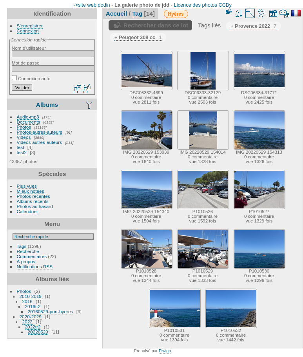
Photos (24, 126)
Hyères (176, 14)
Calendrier (27, 211)
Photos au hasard (35, 206)
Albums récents (33, 201)
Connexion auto (31, 78)
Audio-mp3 (28, 116)
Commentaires (32, 256)
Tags (22, 246)
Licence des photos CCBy (203, 5)
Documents (28, 121)
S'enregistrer (30, 25)
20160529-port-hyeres (50, 311)
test (20, 147)
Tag (137, 13)
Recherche (28, 251)
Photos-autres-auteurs (39, 132)
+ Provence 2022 (253, 26)
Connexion (28, 30)
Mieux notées (30, 191)
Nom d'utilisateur (29, 47)
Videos (24, 137)
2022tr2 (33, 326)
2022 (27, 321)
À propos (26, 261)
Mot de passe (26, 62)
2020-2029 (31, 316)
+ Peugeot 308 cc (137, 37)
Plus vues (27, 185)
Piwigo (165, 350)
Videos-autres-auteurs (39, 142)
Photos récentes (33, 196)
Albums (47, 104)
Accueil (116, 13)
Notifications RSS (35, 266)
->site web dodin (91, 5)
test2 (22, 152)
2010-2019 (31, 296)
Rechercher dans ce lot (155, 25)
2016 (27, 301)
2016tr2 (33, 306)
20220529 (38, 331)
